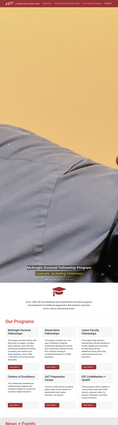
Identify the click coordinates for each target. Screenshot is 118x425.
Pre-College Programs (92, 3)
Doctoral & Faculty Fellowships (67, 3)
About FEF (47, 3)
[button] (9, 144)
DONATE (108, 3)
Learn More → (15, 367)
